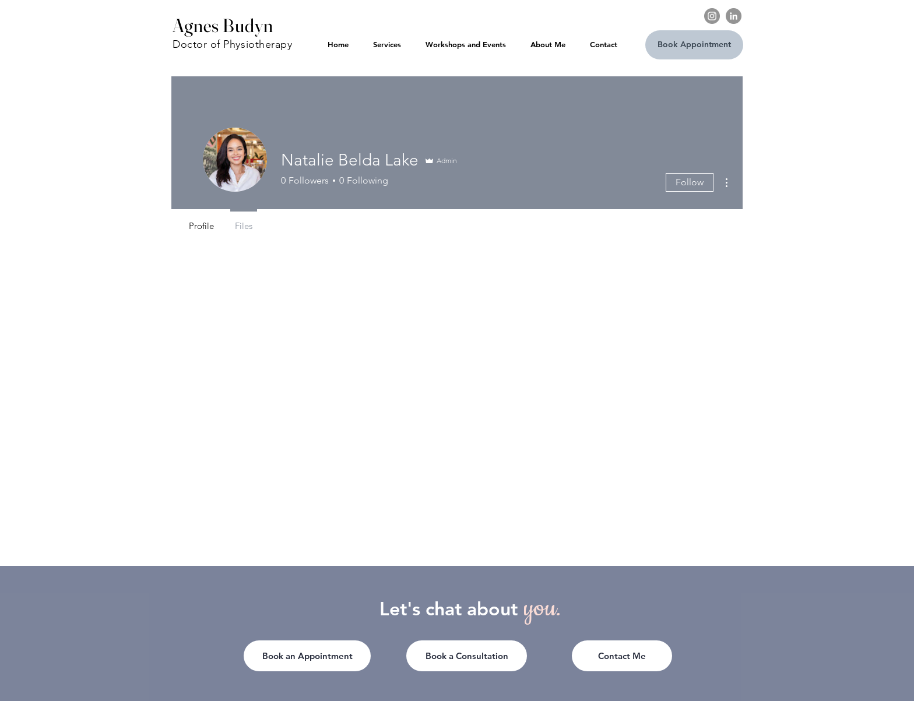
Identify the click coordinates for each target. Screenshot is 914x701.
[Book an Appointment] (307, 655)
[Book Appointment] (694, 44)
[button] (622, 655)
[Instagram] (712, 16)
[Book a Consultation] (466, 655)
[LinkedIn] (733, 16)
